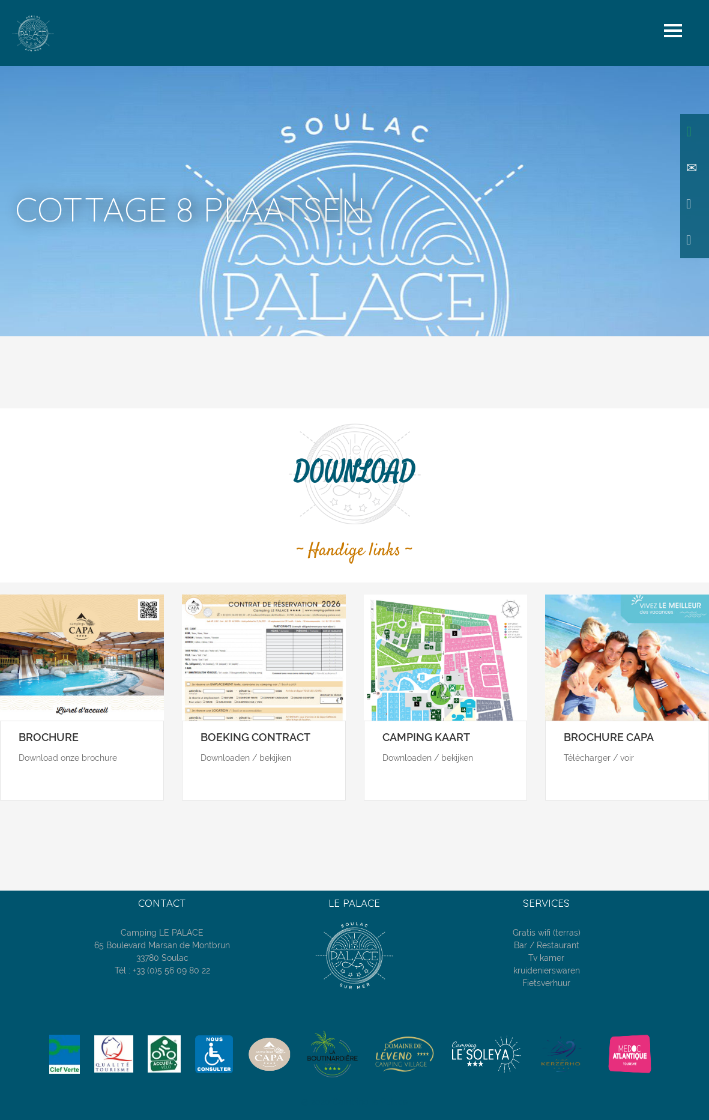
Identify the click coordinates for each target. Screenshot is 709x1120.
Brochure (49, 737)
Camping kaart (426, 737)
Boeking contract (255, 737)
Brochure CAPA (609, 737)
